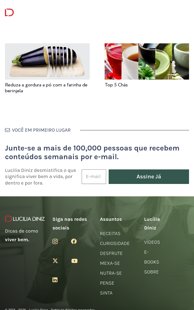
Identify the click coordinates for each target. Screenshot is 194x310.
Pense (107, 283)
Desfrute (111, 253)
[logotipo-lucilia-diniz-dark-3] (30, 12)
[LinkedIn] (54, 279)
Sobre (151, 272)
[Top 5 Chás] (147, 47)
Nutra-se (111, 273)
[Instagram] (55, 241)
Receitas (110, 233)
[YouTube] (74, 261)
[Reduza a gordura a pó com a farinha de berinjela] (47, 47)
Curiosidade (115, 243)
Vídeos (152, 242)
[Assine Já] (149, 176)
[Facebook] (74, 241)
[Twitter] (55, 261)
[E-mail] (94, 176)
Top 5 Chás (116, 85)
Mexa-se (110, 263)
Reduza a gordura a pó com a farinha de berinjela (46, 87)
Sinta (106, 293)
